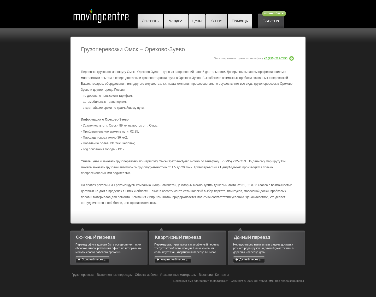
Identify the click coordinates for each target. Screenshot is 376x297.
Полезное (272, 18)
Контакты (222, 275)
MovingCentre (101, 14)
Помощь (240, 20)
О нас (216, 20)
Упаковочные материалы (178, 275)
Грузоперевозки (83, 275)
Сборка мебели (146, 275)
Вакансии (206, 275)
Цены (197, 20)
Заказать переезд (150, 20)
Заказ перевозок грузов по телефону (254, 58)
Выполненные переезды (115, 275)
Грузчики (176, 20)
